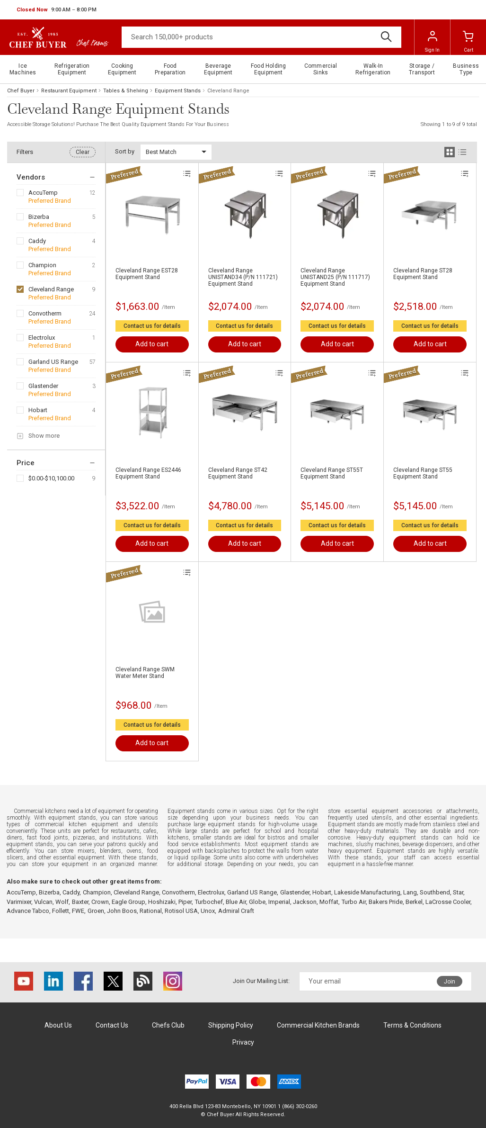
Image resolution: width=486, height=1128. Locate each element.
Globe (257, 901)
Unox (208, 910)
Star (458, 892)
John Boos (122, 910)
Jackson (305, 901)
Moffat (328, 901)
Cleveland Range (51, 289)
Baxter (80, 901)
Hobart (37, 410)
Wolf (62, 901)
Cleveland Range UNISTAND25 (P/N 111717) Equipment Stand (335, 277)
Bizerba (38, 216)
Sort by (124, 151)
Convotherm (45, 313)
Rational (151, 910)
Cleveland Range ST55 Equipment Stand (422, 473)
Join (449, 981)
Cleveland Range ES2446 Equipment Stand (148, 473)
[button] (57, 9)
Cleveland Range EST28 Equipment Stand (146, 273)
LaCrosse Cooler (447, 901)
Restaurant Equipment (69, 91)
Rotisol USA (181, 910)
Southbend (435, 892)
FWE (78, 910)
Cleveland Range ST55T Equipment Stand (331, 473)
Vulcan (43, 901)
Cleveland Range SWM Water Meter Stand (145, 672)
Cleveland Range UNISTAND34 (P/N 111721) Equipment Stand (243, 277)
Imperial (279, 901)
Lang (410, 892)
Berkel (414, 901)
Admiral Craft (236, 910)
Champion (42, 265)
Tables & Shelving (125, 91)
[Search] (261, 37)
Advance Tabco (28, 910)
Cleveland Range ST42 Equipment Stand (237, 473)
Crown (100, 901)
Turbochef (209, 901)
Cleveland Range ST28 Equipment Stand (422, 273)
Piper (185, 901)
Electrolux (41, 337)
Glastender (43, 385)
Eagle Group (128, 901)
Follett (60, 910)
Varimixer (19, 901)
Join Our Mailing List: (261, 980)
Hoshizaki (162, 901)
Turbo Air (354, 901)
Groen (96, 910)
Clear (82, 152)
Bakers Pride (386, 901)
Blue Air (236, 901)
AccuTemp (43, 192)
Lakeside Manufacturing (367, 892)
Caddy (37, 240)
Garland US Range (53, 361)
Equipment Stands (178, 91)
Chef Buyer (21, 91)
